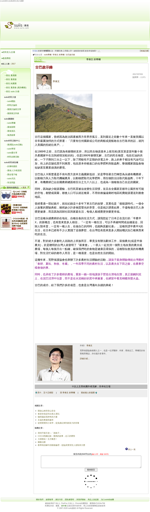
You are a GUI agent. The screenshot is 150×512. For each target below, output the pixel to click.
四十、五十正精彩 (44, 392)
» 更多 (23, 187)
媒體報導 (49, 502)
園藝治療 (41, 442)
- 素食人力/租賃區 (14, 170)
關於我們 (39, 502)
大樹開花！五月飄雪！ (47, 439)
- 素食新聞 (10, 127)
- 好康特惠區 (11, 166)
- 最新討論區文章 (13, 109)
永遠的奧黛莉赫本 (45, 420)
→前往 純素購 (10, 83)
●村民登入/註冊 (8, 52)
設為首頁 (12, 1)
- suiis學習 (10, 149)
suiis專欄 (47, 55)
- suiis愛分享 (11, 153)
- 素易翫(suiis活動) (14, 144)
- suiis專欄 (10, 123)
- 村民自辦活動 (12, 157)
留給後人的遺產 (89, 392)
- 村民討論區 (11, 105)
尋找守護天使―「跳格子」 (49, 433)
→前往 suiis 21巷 (11, 91)
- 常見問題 (10, 182)
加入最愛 (20, 1)
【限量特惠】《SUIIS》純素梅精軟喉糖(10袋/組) (19, 207)
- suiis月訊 (10, 178)
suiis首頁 (4, 1)
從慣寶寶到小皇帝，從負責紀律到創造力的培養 (58, 423)
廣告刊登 (59, 502)
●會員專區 (6, 58)
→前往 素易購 (10, 75)
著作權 (64, 508)
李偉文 (47, 81)
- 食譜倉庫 (10, 135)
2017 (13, 64)
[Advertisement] (91, 23)
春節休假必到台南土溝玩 (48, 414)
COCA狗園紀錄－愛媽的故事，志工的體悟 (56, 436)
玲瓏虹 (34, 51)
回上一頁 (130, 449)
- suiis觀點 (10, 101)
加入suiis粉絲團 (107, 502)
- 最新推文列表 (12, 113)
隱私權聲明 (69, 502)
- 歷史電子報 (11, 174)
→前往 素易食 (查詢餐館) (15, 87)
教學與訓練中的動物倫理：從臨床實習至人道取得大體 (60, 445)
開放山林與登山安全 (46, 411)
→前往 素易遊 (10, 79)
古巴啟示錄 (69, 55)
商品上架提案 (93, 502)
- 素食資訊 (10, 131)
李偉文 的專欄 (58, 55)
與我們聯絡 (81, 502)
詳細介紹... (84, 358)
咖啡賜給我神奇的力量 (47, 417)
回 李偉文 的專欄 (66, 392)
